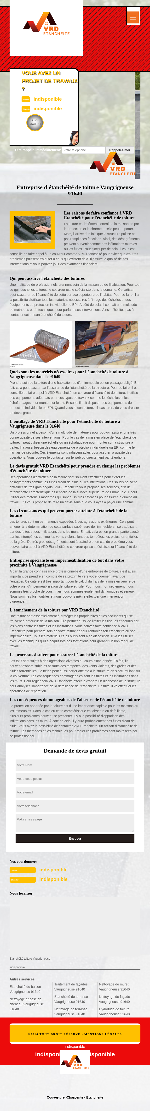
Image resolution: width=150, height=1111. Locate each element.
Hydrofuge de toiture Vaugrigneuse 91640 (114, 1011)
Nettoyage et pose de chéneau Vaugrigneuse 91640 (27, 1004)
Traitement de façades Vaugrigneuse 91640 (71, 986)
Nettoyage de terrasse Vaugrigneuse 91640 (70, 1011)
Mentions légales (103, 1034)
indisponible (53, 869)
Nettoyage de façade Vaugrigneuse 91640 (114, 999)
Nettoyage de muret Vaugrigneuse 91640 (114, 986)
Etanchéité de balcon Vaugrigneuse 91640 (25, 989)
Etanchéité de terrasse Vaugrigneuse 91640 (71, 999)
